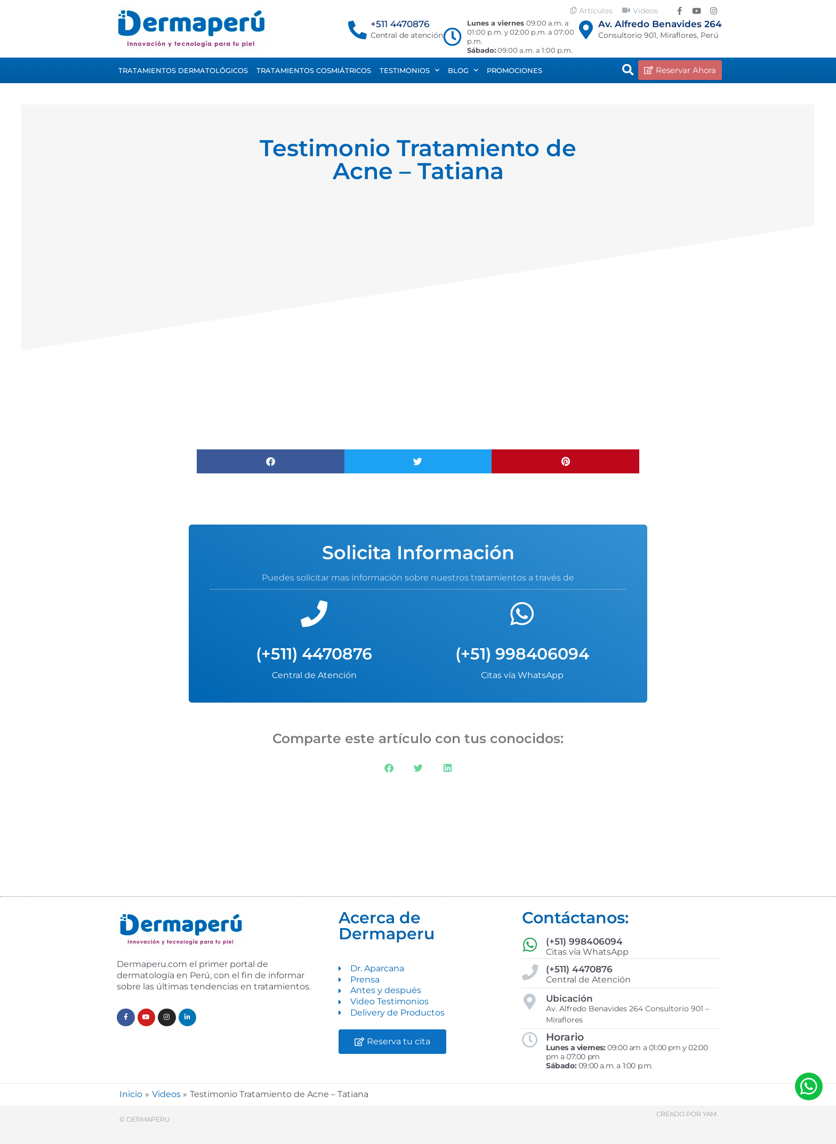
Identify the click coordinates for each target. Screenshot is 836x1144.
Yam (710, 1114)
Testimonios (409, 70)
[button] (628, 70)
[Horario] (530, 1040)
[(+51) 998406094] (522, 613)
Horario (565, 1037)
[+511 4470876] (357, 29)
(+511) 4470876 (314, 654)
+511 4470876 (400, 24)
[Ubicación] (530, 1002)
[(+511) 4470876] (314, 613)
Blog (463, 70)
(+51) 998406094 (522, 654)
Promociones (514, 70)
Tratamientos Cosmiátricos (313, 70)
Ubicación (569, 998)
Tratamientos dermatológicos (183, 70)
